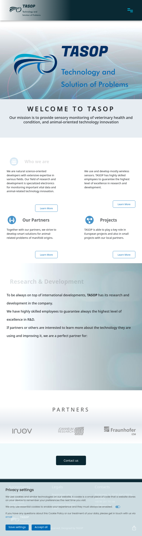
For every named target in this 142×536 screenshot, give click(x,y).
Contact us (71, 460)
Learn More (46, 208)
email (9, 516)
